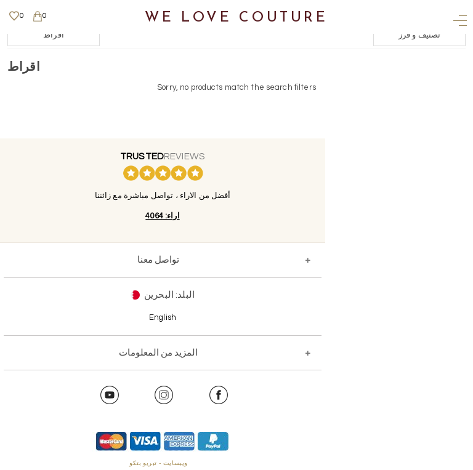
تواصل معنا (158, 260)
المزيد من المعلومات (158, 352)
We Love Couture (236, 18)
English (162, 317)
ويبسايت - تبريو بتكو (158, 463)
